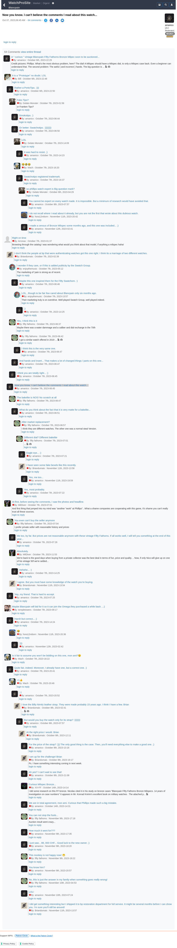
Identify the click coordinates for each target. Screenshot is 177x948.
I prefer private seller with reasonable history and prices (41, 527)
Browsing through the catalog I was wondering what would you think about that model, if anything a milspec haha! (68, 244)
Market (36, 3)
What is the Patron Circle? (42, 936)
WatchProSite (20, 3)
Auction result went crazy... (42, 822)
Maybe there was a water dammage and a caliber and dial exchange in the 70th (56, 327)
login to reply (10, 42)
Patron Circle (22, 936)
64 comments (34, 20)
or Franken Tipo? (25, 106)
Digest (46, 3)
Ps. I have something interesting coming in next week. (55, 763)
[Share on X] (45, 20)
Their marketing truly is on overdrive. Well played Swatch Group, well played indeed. (63, 300)
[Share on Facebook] (51, 20)
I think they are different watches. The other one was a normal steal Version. (59, 428)
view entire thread (31, 52)
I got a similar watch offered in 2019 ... (41, 340)
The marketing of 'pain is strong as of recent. (39, 272)
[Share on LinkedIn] (56, 20)
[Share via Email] (62, 20)
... (28, 444)
